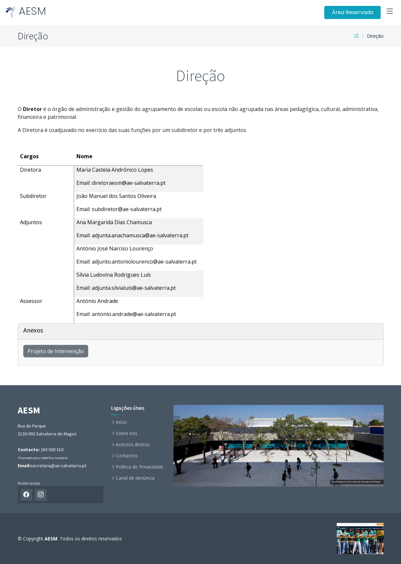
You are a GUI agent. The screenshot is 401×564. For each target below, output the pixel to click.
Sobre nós (126, 433)
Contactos (127, 455)
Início (121, 422)
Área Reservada (352, 12)
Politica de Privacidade (139, 467)
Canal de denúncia (135, 478)
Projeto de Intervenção (56, 353)
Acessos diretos (133, 444)
